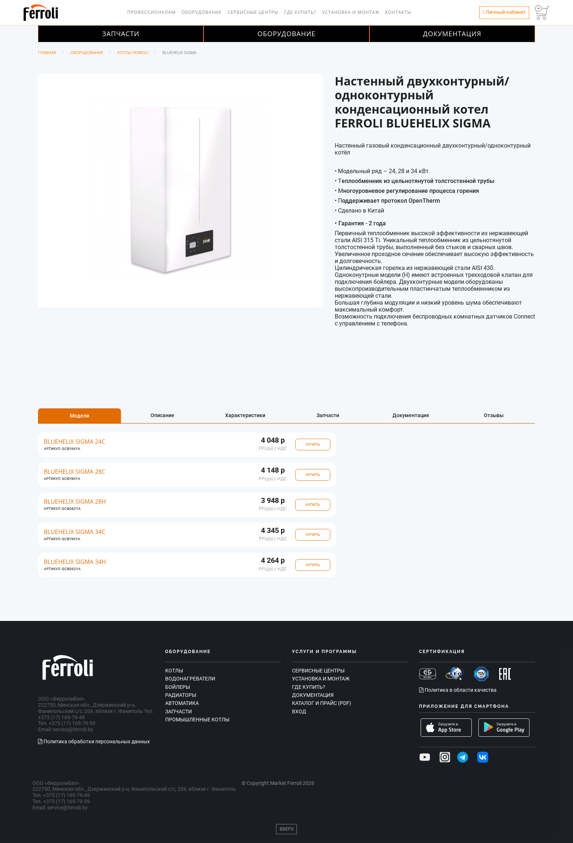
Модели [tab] (79, 416)
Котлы (174, 671)
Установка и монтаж (350, 12)
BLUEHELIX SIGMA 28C (74, 471)
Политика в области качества (458, 690)
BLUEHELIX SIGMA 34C (74, 532)
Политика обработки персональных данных (94, 741)
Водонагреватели (190, 679)
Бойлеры (177, 687)
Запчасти (121, 33)
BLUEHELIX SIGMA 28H (75, 501)
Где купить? (300, 12)
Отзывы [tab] (494, 415)
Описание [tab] (162, 415)
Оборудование (202, 12)
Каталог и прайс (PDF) (321, 703)
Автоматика (182, 703)
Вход (299, 711)
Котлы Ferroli (132, 52)
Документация (452, 33)
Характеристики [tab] (245, 415)
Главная (47, 52)
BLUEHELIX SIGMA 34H (75, 561)
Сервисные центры (253, 12)
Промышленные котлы (197, 719)
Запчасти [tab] (327, 415)
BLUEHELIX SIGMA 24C (74, 441)
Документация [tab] (410, 415)
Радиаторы (180, 695)
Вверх (287, 829)
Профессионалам (151, 12)
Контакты (398, 12)
